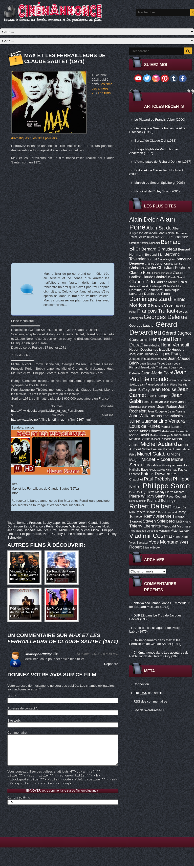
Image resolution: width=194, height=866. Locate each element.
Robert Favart (96, 534)
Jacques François (170, 353)
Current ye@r (18, 805)
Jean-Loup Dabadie (21, 530)
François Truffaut (156, 311)
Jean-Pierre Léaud (150, 384)
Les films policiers (44, 138)
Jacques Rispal (139, 359)
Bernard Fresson (29, 522)
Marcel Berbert (171, 427)
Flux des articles (148, 693)
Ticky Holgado (137, 530)
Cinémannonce (144, 652)
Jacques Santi (159, 358)
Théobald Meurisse (176, 526)
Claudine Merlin (165, 282)
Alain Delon (144, 219)
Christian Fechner (173, 267)
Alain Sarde (159, 227)
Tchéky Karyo (183, 521)
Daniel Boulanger (150, 286)
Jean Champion (159, 396)
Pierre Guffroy (137, 492)
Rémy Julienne (157, 516)
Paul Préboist (158, 478)
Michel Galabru (153, 453)
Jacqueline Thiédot (141, 354)
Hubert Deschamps (143, 349)
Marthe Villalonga (160, 435)
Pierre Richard (175, 492)
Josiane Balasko (169, 416)
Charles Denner (154, 263)
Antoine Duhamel (150, 242)
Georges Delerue (165, 317)
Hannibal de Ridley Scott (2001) (157, 191)
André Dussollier (149, 236)
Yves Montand (163, 542)
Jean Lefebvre (153, 402)
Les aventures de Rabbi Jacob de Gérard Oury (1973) (159, 654)
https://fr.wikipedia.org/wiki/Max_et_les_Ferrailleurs (47, 410)
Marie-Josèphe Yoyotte (175, 431)
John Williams (142, 415)
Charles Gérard (173, 263)
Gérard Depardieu (153, 328)
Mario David (139, 435)
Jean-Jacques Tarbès (152, 363)
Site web (13, 720)
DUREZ (139, 615)
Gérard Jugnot (176, 333)
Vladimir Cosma (150, 535)
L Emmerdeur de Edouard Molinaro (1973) (159, 605)
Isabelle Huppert (171, 349)
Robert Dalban (150, 506)
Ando (137, 628)
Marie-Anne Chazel (145, 431)
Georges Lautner (142, 325)
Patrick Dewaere (156, 473)
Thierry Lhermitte (145, 526)
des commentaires (150, 701)
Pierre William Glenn (147, 496)
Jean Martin (170, 401)
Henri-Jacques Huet (95, 526)
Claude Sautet (176, 277)
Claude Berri (140, 272)
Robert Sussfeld (167, 512)
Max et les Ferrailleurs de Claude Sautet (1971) (155, 642)
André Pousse (170, 237)
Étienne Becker (152, 547)
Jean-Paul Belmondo (159, 375)
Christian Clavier (142, 268)
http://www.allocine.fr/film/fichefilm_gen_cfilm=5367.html (51, 419)
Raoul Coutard (176, 496)
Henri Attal (159, 339)
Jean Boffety (139, 390)
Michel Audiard (158, 444)
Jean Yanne (177, 411)
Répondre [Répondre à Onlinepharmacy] (111, 664)
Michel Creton (69, 530)
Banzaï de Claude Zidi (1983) (155, 140)
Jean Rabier (167, 407)
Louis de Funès (144, 426)
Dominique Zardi (150, 299)
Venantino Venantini (158, 530)
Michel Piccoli (155, 459)
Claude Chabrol (154, 277)
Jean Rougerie (157, 411)
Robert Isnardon (146, 512)
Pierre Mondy (155, 492)
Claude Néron (76, 522)
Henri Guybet (152, 345)
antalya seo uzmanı (147, 603)
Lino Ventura (171, 421)
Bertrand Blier (154, 254)
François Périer (43, 526)
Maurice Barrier (139, 439)
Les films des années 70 (102, 88)
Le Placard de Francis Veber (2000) (159, 119)
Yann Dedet (181, 537)
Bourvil (152, 259)
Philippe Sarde (166, 486)
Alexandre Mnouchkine (159, 233)
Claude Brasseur (162, 273)
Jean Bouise (163, 389)
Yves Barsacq (138, 542)
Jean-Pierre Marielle (175, 384)
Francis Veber (162, 305)
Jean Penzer (149, 406)
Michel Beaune (152, 449)
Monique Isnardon (175, 465)
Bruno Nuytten (166, 259)
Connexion (141, 684)
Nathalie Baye (138, 469)
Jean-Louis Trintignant (155, 367)
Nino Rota (171, 469)
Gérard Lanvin (138, 340)
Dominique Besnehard (146, 290)
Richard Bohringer (162, 500)
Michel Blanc (172, 449)
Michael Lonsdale (161, 438)
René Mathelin (137, 500)
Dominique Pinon (157, 294)
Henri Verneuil (175, 344)
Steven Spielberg (159, 521)
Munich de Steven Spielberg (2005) (159, 182)
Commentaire (17, 732)
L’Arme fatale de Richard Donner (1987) (162, 161)
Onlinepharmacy (145, 640)
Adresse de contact (22, 708)
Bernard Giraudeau (159, 249)
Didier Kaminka (172, 286)
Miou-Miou (154, 465)
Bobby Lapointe (54, 522)
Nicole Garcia (157, 469)
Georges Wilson (67, 526)
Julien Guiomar (143, 421)
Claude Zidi (141, 281)
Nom (11, 696)
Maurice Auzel (180, 435)
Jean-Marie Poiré (157, 373)
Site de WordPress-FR (149, 710)
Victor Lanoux (180, 530)
